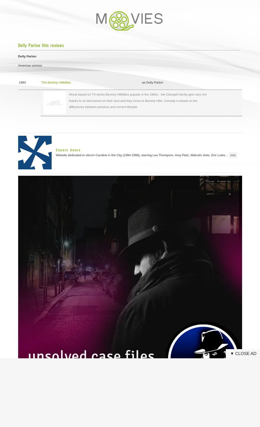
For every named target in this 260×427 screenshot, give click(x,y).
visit (233, 155)
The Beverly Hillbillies (56, 82)
